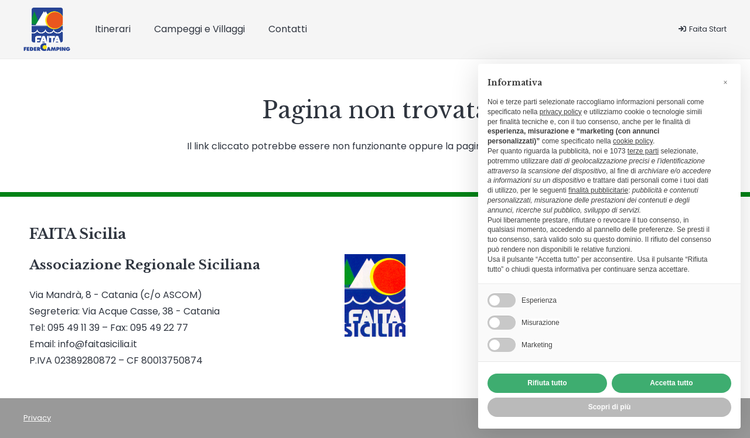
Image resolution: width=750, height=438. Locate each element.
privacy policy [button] (561, 112)
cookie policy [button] (633, 141)
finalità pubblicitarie (598, 190)
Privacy (37, 418)
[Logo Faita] (46, 30)
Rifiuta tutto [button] (547, 383)
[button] (725, 82)
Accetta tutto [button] (671, 383)
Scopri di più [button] (609, 407)
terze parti (643, 151)
